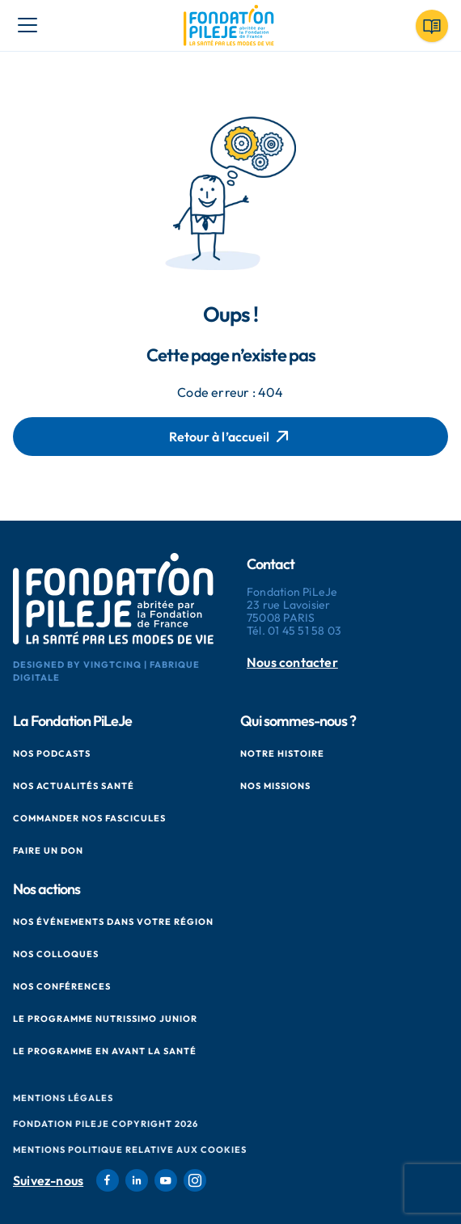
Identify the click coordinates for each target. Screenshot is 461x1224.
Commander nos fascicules (89, 818)
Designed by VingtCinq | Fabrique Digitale (106, 671)
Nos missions (275, 785)
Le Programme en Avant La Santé (105, 1051)
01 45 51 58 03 (304, 630)
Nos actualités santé (73, 785)
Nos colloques (56, 954)
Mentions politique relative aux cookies (130, 1149)
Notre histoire (282, 753)
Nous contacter (292, 662)
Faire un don (48, 850)
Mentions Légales (63, 1098)
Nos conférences (62, 986)
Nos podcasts (52, 753)
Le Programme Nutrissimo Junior (105, 1018)
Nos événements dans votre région (113, 921)
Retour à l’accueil (231, 436)
